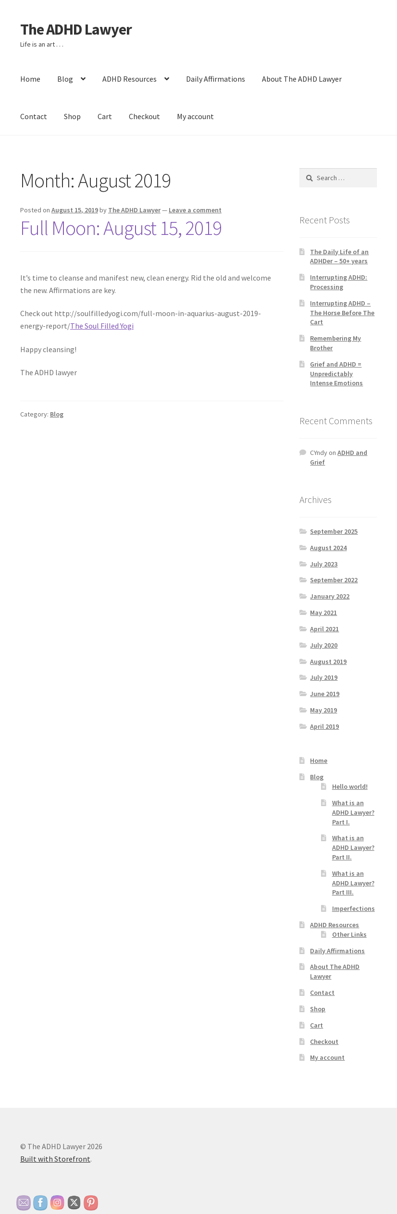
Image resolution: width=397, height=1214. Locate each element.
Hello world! (350, 786)
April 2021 (324, 629)
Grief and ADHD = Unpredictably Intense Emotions (336, 374)
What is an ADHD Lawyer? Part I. (353, 812)
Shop (72, 116)
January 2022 (329, 596)
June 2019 (324, 693)
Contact (33, 116)
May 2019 (323, 710)
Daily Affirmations (215, 79)
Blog (65, 79)
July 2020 (323, 645)
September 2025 (334, 531)
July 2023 (323, 564)
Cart (105, 116)
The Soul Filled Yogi (102, 326)
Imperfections (353, 908)
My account (195, 116)
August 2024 (328, 547)
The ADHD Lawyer (76, 29)
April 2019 (324, 726)
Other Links (349, 934)
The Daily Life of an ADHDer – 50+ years (339, 256)
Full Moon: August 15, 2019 (121, 227)
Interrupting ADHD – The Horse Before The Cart (342, 313)
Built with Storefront (55, 1159)
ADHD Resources (129, 79)
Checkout (144, 116)
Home (30, 79)
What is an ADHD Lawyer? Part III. (353, 883)
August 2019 (328, 661)
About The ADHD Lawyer (302, 79)
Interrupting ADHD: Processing (338, 282)
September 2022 (334, 580)
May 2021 (323, 612)
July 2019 (323, 677)
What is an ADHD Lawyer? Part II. (353, 847)
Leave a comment (195, 210)
